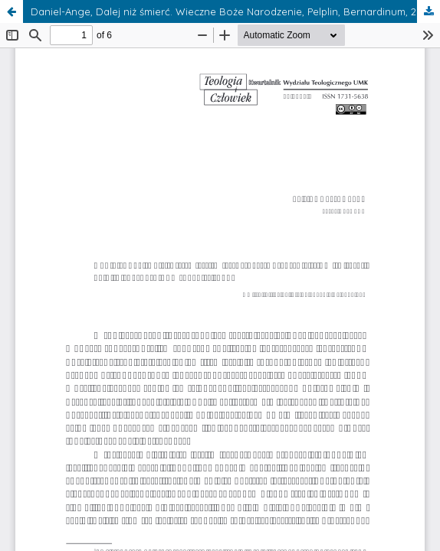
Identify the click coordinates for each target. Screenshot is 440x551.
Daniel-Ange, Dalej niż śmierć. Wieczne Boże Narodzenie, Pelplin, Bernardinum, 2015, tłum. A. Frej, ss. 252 (235, 11)
